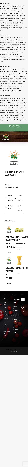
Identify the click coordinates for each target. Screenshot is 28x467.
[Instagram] (23, 313)
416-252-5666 (4, 306)
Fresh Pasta (15, 188)
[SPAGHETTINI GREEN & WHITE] (9, 261)
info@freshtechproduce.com (14, 128)
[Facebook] (21, 313)
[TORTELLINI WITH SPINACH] (19, 230)
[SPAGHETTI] (19, 261)
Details (9, 254)
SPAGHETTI (22, 269)
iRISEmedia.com (13, 353)
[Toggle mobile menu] (25, 135)
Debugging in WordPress (9, 84)
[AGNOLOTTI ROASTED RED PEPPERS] (9, 230)
